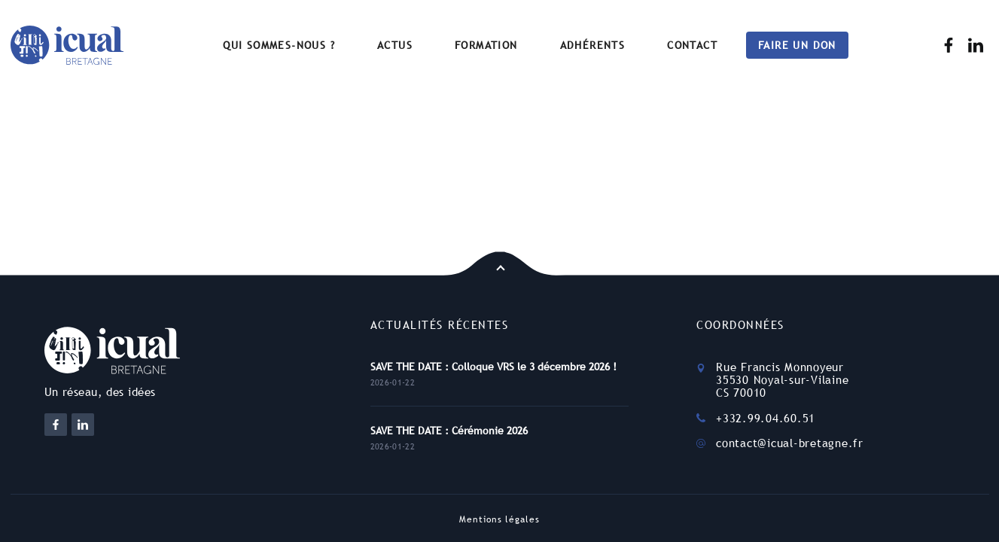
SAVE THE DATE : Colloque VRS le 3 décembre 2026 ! (493, 367)
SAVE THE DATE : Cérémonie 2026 (449, 431)
